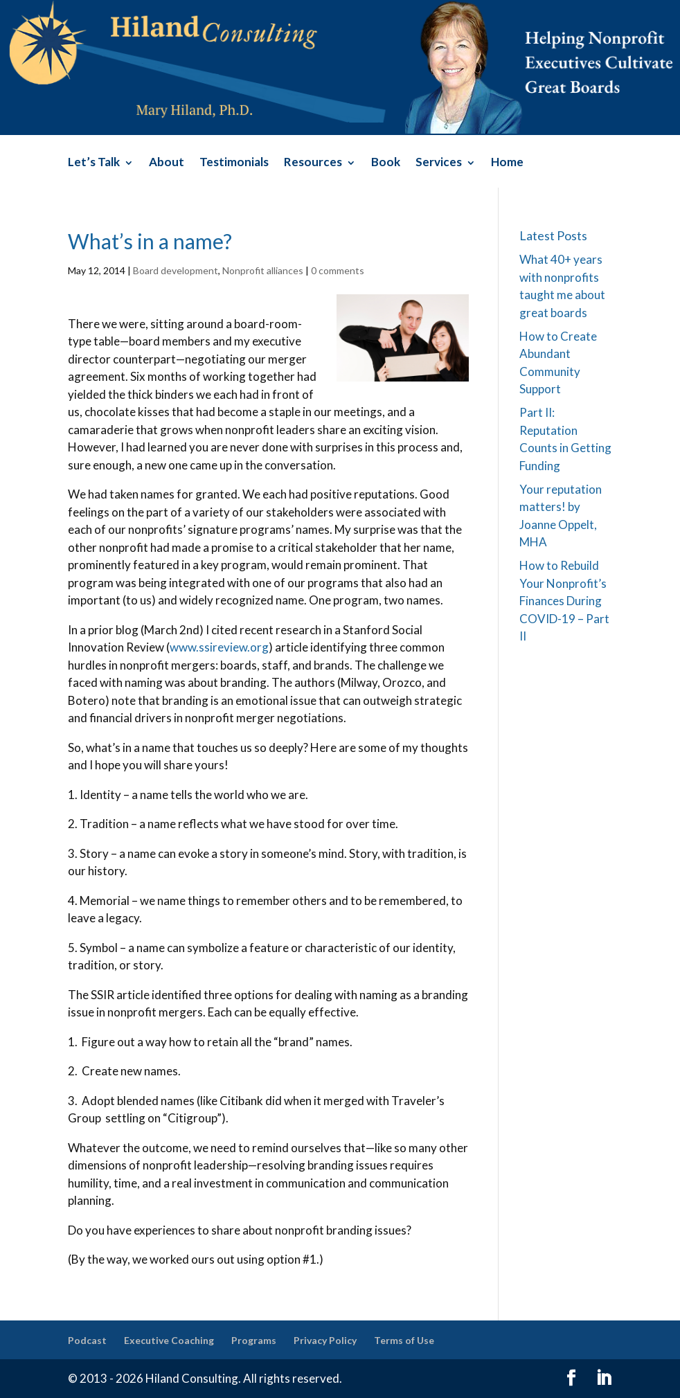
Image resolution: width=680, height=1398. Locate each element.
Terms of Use (404, 1340)
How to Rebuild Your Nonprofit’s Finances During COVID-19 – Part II (564, 600)
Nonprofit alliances (262, 270)
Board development (175, 270)
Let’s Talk (94, 163)
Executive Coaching (169, 1340)
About (166, 163)
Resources (313, 163)
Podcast (87, 1340)
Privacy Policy (325, 1340)
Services (438, 163)
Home (507, 163)
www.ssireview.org (219, 647)
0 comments (337, 270)
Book (385, 163)
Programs (253, 1340)
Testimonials (234, 163)
